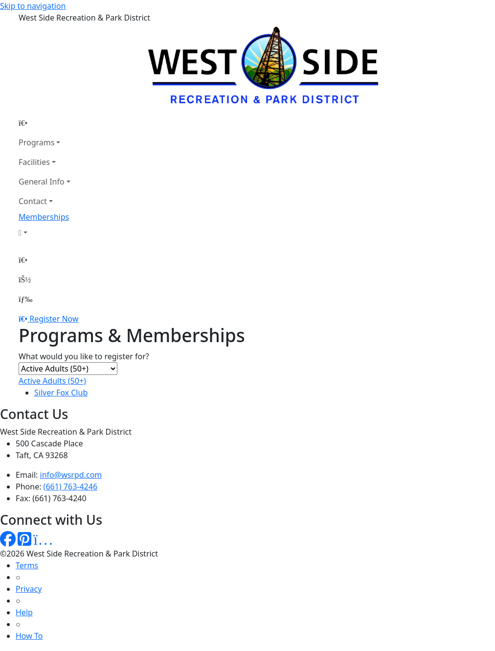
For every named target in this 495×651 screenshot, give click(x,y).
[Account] (44, 232)
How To (29, 635)
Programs (36, 142)
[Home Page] (44, 123)
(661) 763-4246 (70, 486)
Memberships (44, 216)
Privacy (29, 588)
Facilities (34, 162)
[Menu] (25, 299)
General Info (42, 181)
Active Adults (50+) (52, 380)
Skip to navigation (33, 5)
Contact (33, 201)
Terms (27, 565)
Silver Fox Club (61, 392)
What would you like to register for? (84, 356)
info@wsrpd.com (71, 474)
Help (24, 612)
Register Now (53, 318)
